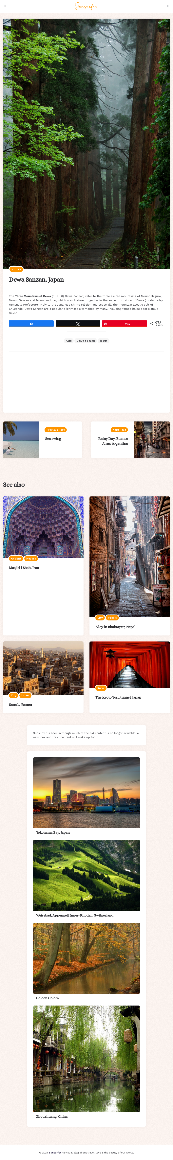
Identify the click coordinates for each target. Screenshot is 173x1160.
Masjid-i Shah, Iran (24, 568)
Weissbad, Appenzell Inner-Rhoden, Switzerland (74, 915)
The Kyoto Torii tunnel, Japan (118, 697)
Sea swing (53, 439)
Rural (101, 688)
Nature (16, 269)
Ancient (16, 558)
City (100, 617)
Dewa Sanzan (85, 340)
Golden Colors (47, 998)
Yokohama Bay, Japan (53, 832)
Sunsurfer (55, 1152)
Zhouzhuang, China (51, 1116)
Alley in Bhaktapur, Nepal (115, 627)
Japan (103, 340)
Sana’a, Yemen (20, 705)
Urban (25, 695)
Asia (69, 340)
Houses (31, 558)
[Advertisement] (86, 379)
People (112, 617)
